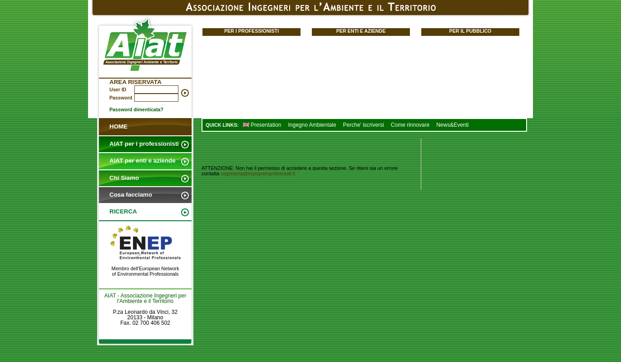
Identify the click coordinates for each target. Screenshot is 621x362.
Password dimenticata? (136, 109)
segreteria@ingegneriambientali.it (258, 173)
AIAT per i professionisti (144, 143)
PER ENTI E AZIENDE (361, 31)
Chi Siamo (124, 177)
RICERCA (123, 211)
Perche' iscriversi (363, 125)
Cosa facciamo (130, 194)
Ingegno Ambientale (312, 125)
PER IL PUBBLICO (470, 31)
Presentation (262, 125)
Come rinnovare (410, 125)
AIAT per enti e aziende (142, 160)
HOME (118, 126)
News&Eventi (452, 125)
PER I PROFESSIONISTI (251, 31)
